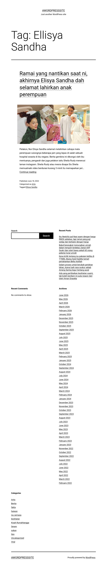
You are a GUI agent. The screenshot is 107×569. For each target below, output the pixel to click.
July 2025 (63, 337)
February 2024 (65, 395)
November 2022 (66, 448)
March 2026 (64, 307)
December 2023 (66, 402)
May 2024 (63, 383)
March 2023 (64, 437)
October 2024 (65, 364)
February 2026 (65, 310)
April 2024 (63, 387)
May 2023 (63, 429)
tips (12, 534)
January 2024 (65, 399)
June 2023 (63, 425)
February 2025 (65, 356)
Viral (13, 542)
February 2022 (65, 483)
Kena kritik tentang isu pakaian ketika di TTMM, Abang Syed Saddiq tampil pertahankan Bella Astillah (76, 259)
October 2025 (65, 326)
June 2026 (63, 295)
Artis (34, 184)
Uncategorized (17, 538)
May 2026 (63, 299)
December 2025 (66, 318)
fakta (13, 507)
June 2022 (63, 467)
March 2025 (64, 353)
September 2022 (66, 456)
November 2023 (66, 406)
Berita (13, 503)
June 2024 (63, 379)
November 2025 (66, 322)
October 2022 (65, 452)
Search (14, 231)
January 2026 (65, 314)
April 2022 (63, 475)
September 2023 (66, 414)
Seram (14, 526)
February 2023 (65, 441)
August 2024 (64, 372)
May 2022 (63, 471)
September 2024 (66, 368)
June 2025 (63, 341)
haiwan (14, 511)
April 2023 (63, 433)
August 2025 (64, 333)
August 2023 (64, 418)
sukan (13, 530)
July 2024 (63, 375)
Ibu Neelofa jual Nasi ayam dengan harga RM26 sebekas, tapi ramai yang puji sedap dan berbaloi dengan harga (77, 239)
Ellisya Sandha (31, 187)
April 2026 (63, 303)
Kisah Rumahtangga (20, 522)
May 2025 (63, 345)
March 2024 (64, 391)
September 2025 (66, 330)
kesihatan (15, 519)
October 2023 (65, 410)
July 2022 (63, 464)
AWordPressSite (53, 10)
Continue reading (28, 172)
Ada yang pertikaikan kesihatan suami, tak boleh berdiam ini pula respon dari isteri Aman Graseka (76, 276)
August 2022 (64, 460)
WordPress (90, 557)
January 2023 (65, 445)
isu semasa (16, 515)
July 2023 (63, 422)
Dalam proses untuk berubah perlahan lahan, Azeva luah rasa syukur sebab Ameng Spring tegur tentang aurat (76, 267)
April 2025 (63, 349)
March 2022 (64, 479)
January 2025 (65, 360)
